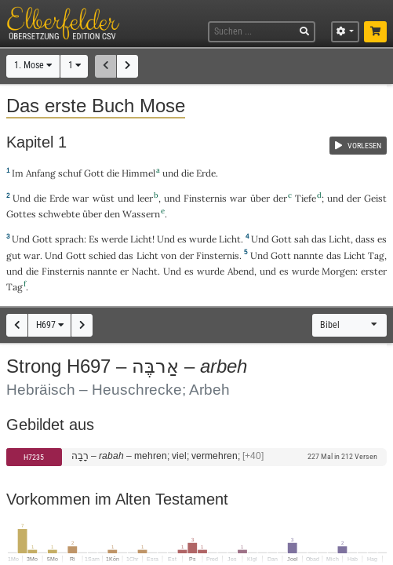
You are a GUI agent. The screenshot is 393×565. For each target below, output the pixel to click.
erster (374, 271)
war (80, 198)
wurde (203, 239)
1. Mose (33, 65)
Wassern (141, 214)
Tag (376, 255)
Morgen (338, 271)
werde (114, 239)
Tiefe (305, 198)
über (260, 198)
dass (365, 239)
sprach (69, 239)
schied (102, 255)
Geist (375, 198)
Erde (206, 173)
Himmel (138, 173)
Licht (141, 239)
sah (301, 239)
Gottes (21, 214)
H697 (50, 324)
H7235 (34, 457)
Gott (94, 173)
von (168, 255)
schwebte (59, 214)
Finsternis (205, 198)
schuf (70, 173)
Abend (240, 271)
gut (13, 255)
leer (145, 198)
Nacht (145, 271)
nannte (308, 255)
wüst (104, 198)
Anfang (41, 173)
